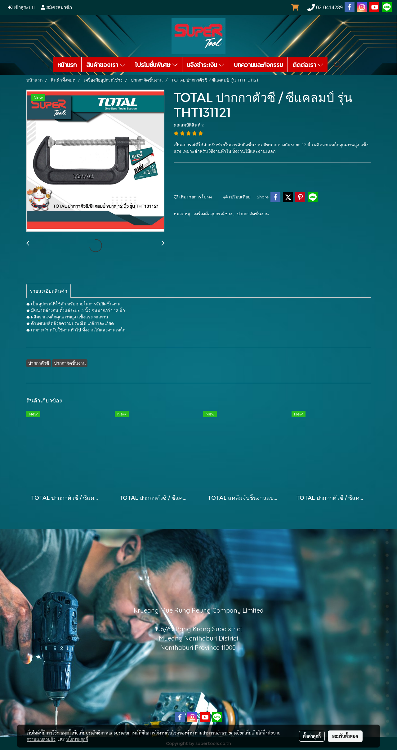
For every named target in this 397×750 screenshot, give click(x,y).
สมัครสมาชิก (56, 7)
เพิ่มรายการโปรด (193, 197)
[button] (337, 65)
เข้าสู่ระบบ (21, 7)
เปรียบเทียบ (237, 197)
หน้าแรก (67, 64)
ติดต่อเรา (307, 64)
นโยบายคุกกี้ (77, 739)
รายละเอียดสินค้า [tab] (48, 291)
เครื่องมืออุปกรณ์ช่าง (214, 213)
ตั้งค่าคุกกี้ (312, 736)
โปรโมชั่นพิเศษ (156, 64)
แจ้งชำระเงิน (205, 64)
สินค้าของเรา (105, 64)
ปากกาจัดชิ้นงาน (253, 213)
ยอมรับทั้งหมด (345, 736)
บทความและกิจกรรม (258, 64)
